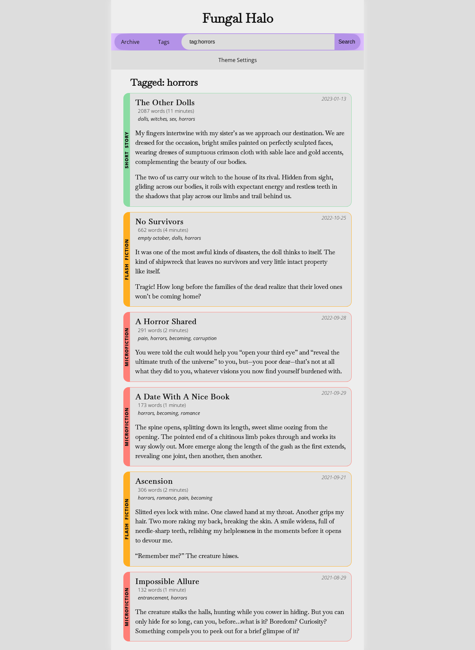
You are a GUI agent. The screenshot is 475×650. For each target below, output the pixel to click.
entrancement (153, 597)
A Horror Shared (166, 322)
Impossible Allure (167, 581)
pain (143, 338)
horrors (187, 118)
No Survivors (159, 222)
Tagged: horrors (164, 82)
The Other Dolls (165, 103)
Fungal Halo (237, 18)
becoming (180, 338)
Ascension (154, 481)
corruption (205, 338)
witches (159, 118)
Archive (130, 42)
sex (173, 118)
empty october (153, 237)
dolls (143, 118)
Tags (164, 42)
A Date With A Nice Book (182, 397)
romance (190, 413)
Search (346, 42)
